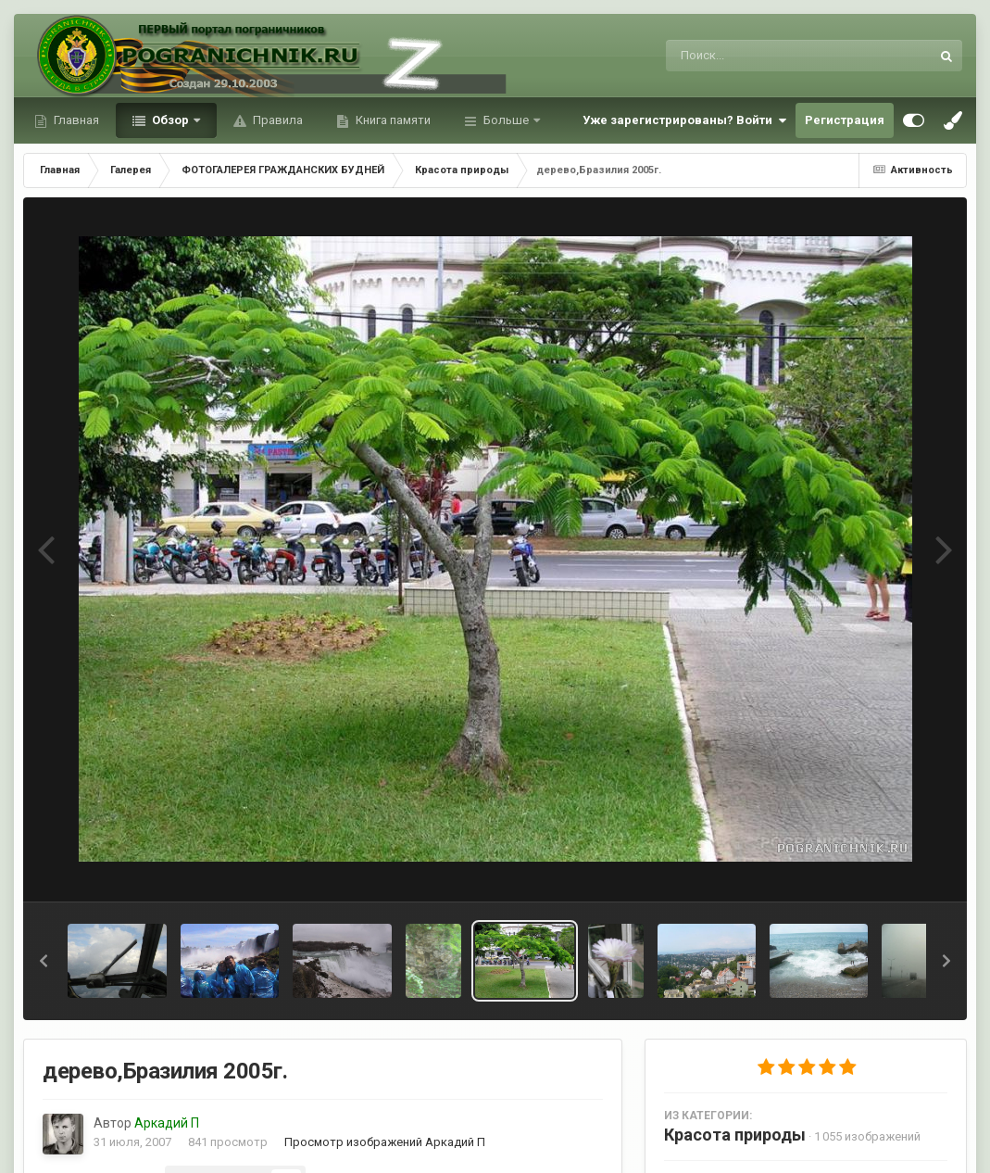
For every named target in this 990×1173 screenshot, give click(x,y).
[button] (43, 960)
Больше (506, 120)
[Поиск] (763, 55)
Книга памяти (392, 120)
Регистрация (844, 120)
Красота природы (735, 1134)
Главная (75, 120)
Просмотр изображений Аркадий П (384, 1142)
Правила (276, 120)
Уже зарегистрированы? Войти (684, 120)
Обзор (170, 120)
